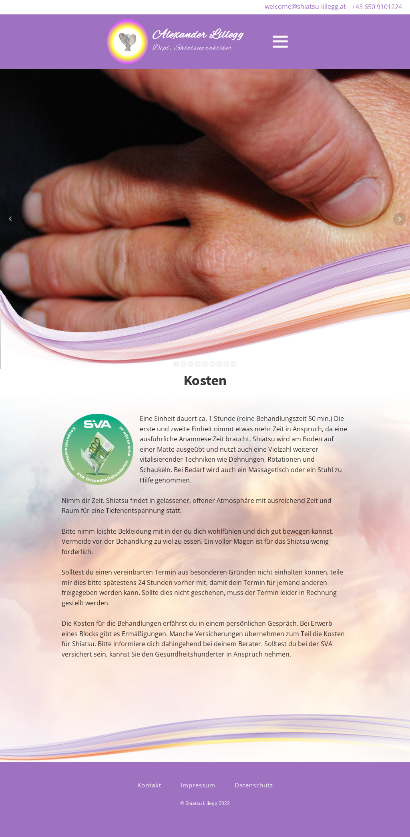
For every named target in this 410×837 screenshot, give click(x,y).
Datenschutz (254, 785)
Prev (10, 218)
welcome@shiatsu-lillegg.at (305, 6)
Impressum (198, 785)
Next (399, 218)
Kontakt (149, 785)
